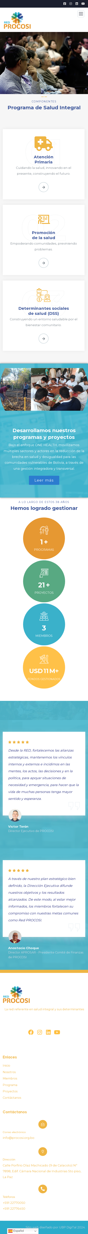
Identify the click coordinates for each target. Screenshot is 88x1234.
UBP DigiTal (68, 1227)
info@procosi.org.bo (18, 1138)
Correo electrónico (14, 1132)
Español (16, 1231)
